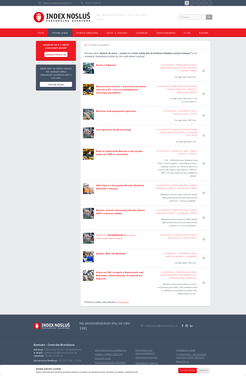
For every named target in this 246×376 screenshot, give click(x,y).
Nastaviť (204, 370)
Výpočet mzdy (103, 358)
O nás (187, 32)
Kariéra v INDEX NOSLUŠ (109, 354)
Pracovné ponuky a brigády (110, 362)
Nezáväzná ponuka (146, 357)
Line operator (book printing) (113, 129)
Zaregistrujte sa (56, 54)
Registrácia (182, 361)
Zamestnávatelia (166, 32)
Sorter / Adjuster (106, 65)
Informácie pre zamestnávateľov (145, 352)
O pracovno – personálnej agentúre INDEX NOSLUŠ (191, 356)
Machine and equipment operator (116, 111)
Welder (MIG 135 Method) (111, 253)
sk (187, 2)
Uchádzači (142, 32)
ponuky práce (122, 302)
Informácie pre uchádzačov (110, 350)
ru (198, 2)
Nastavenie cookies (147, 363)
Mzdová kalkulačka (87, 32)
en (192, 2)
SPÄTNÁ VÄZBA (56, 84)
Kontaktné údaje (185, 350)
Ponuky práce (60, 32)
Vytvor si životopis (117, 32)
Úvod (41, 32)
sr (210, 2)
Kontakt (203, 32)
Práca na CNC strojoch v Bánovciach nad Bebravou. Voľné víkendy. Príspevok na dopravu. (120, 275)
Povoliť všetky (187, 370)
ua (204, 2)
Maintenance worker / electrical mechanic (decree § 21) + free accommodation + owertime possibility (121, 89)
